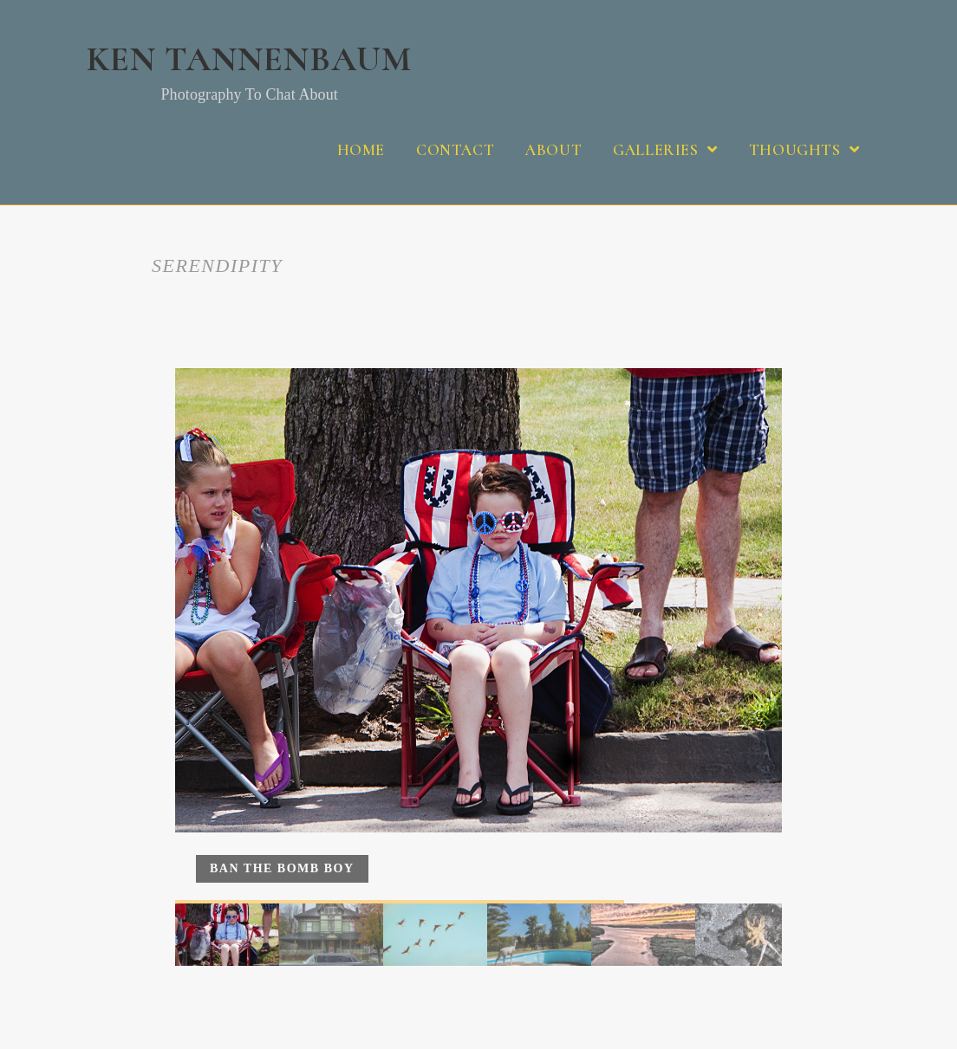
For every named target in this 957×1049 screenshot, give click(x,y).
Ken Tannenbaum (249, 70)
